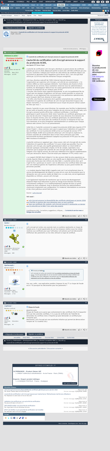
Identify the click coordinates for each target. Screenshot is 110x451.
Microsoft (48, 5)
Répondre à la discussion (14, 28)
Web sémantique (84, 8)
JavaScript (48, 8)
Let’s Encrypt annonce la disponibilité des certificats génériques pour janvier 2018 (30, 390)
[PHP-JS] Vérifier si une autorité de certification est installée (23, 410)
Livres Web (65, 10)
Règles (40, 15)
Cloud (33, 5)
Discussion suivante (54, 349)
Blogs (34, 2)
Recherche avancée (103, 15)
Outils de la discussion (70, 49)
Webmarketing (96, 8)
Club (82, 2)
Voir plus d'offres (70, 383)
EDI (67, 5)
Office (90, 5)
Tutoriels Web (46, 10)
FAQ (27, 2)
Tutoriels (20, 2)
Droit (75, 2)
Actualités (17, 338)
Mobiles (96, 5)
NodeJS (56, 8)
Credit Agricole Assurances (29, 373)
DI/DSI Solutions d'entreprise (20, 5)
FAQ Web (38, 10)
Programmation (75, 5)
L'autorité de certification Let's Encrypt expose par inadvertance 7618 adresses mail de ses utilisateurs (37, 394)
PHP (61, 8)
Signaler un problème (35, 28)
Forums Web (29, 10)
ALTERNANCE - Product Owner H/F (27, 371)
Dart (32, 8)
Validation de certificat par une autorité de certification (22, 401)
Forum (8, 20)
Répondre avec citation (69, 216)
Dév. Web (61, 5)
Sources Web (57, 10)
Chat (41, 2)
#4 (86, 302)
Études (68, 2)
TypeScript (73, 8)
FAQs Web (26, 338)
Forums (11, 2)
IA (37, 5)
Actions (16, 15)
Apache (17, 8)
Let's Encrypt (37, 193)
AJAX (11, 8)
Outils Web (74, 10)
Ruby (66, 8)
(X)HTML (105, 8)
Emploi (60, 2)
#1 (86, 52)
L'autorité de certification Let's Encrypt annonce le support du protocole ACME (44, 32)
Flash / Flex (39, 8)
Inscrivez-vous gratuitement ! (42, 13)
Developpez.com (73, 423)
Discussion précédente (38, 349)
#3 (86, 262)
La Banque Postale (25, 381)
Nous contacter (63, 423)
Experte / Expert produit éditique (26, 379)
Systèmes (104, 5)
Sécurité (61, 20)
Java (54, 5)
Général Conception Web (47, 20)
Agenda (29, 15)
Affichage (82, 49)
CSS (28, 8)
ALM (41, 5)
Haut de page (83, 423)
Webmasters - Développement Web (25, 20)
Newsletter (50, 2)
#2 (86, 219)
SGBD (84, 5)
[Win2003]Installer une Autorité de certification (19, 406)
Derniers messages (6, 15)
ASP (23, 8)
